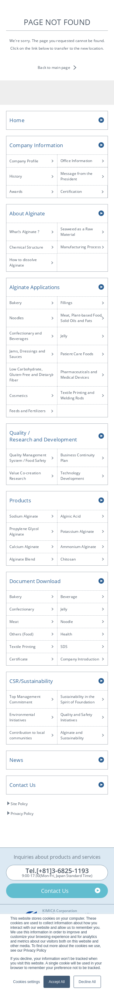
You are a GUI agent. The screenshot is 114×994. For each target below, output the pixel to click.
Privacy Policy (22, 813)
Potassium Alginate (77, 531)
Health (66, 634)
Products (20, 500)
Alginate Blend (22, 559)
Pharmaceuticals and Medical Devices (78, 374)
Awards (15, 191)
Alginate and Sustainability (72, 735)
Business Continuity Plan (77, 457)
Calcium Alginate (24, 546)
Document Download (34, 581)
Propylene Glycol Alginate (24, 531)
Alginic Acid (70, 516)
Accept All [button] (57, 982)
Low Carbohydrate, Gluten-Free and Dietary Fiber (30, 374)
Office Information (76, 160)
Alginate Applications (34, 287)
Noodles (16, 317)
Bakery (15, 302)
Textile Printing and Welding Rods (77, 395)
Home (17, 120)
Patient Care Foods (77, 353)
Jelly (63, 335)
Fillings (66, 302)
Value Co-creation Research (25, 475)
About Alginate (27, 213)
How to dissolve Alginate (23, 262)
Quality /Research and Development (43, 436)
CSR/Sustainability (31, 680)
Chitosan (68, 559)
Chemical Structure (26, 247)
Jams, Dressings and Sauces (27, 353)
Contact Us (22, 784)
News (16, 759)
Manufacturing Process (80, 246)
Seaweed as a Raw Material (76, 231)
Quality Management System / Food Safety (27, 457)
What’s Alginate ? (24, 231)
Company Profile (23, 161)
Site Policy (19, 803)
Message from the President (76, 176)
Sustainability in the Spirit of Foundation (77, 699)
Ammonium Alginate (78, 546)
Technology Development (72, 475)
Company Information (36, 145)
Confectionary (21, 609)
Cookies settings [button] (26, 982)
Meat (14, 621)
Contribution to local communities (27, 735)
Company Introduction (79, 659)
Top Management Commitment (24, 699)
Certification (71, 191)
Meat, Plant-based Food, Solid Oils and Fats (81, 318)
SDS (64, 646)
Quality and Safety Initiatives (76, 717)
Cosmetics (18, 395)
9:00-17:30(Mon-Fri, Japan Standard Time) (57, 872)
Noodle (66, 621)
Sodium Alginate (23, 516)
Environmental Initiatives (22, 717)
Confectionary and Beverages (25, 336)
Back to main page (54, 67)
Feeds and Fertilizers (27, 410)
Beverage (69, 596)
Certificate (18, 659)
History (15, 176)
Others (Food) (21, 634)
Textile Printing (22, 646)
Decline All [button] (87, 982)
